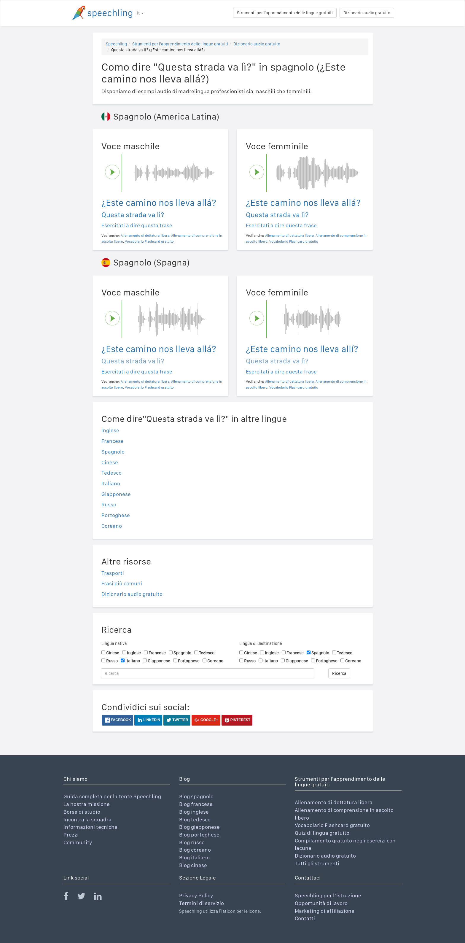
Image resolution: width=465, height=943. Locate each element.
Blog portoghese (199, 834)
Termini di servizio (201, 903)
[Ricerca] (207, 673)
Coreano (111, 526)
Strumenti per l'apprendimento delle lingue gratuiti (285, 12)
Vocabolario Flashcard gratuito (332, 825)
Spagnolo (113, 452)
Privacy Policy (196, 895)
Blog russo (192, 842)
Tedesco (111, 473)
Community (77, 842)
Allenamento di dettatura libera (333, 802)
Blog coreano (195, 850)
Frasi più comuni (121, 583)
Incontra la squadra (87, 819)
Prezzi (71, 834)
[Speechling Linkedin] (101, 897)
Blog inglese (194, 812)
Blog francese (196, 804)
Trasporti (112, 573)
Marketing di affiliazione (324, 911)
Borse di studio (81, 812)
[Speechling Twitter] (85, 897)
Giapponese (116, 494)
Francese (112, 441)
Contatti (305, 918)
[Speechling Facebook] (69, 897)
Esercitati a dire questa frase (136, 225)
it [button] (140, 13)
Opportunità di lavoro (321, 903)
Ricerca (339, 673)
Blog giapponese (199, 827)
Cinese (109, 462)
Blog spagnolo (196, 796)
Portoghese (115, 515)
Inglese (110, 430)
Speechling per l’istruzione (328, 895)
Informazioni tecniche (90, 827)
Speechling (116, 44)
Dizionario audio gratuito (366, 12)
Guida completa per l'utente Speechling (112, 796)
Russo (108, 504)
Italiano (110, 483)
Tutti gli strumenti (317, 863)
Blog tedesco (195, 819)
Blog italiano (194, 857)
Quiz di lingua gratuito (322, 833)
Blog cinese (193, 865)
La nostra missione (86, 804)
